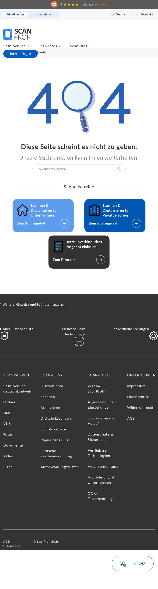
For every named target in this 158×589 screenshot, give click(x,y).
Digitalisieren (52, 386)
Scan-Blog (78, 46)
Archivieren (50, 407)
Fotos (8, 434)
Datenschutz (138, 397)
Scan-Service (14, 46)
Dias (7, 413)
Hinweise (101, 4)
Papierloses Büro (55, 440)
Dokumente (13, 445)
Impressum (136, 386)
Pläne (8, 467)
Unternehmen (141, 375)
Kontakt (147, 14)
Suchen (121, 14)
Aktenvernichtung (103, 466)
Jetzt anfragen (20, 54)
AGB (131, 418)
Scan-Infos (48, 46)
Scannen (48, 397)
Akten (8, 456)
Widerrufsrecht (140, 407)
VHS (7, 423)
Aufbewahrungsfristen (60, 467)
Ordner (9, 402)
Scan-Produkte (53, 429)
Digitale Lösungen (56, 418)
